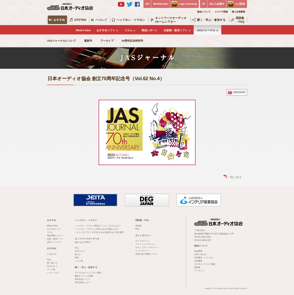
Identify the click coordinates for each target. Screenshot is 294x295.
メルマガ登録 (221, 11)
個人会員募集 (238, 11)
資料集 (197, 267)
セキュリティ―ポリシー (146, 247)
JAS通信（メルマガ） (204, 257)
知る (49, 259)
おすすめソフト (106, 30)
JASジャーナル (206, 30)
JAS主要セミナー (83, 282)
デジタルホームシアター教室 (88, 273)
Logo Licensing (188, 3)
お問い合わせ (200, 254)
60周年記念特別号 (132, 40)
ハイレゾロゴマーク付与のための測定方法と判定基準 (99, 232)
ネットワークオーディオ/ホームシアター (171, 19)
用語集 (138, 226)
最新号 (88, 40)
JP (203, 3)
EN (147, 3)
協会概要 (198, 251)
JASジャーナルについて (61, 40)
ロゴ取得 (240, 3)
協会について (204, 11)
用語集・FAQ (240, 19)
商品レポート (150, 30)
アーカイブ (107, 40)
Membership (160, 3)
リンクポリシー (142, 251)
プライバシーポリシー (145, 244)
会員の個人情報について (146, 254)
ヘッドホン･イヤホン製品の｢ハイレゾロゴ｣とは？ (98, 226)
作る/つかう (52, 266)
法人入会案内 (216, 3)
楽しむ (78, 254)
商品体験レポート (55, 235)
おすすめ (59, 19)
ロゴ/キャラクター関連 (204, 264)
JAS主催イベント (83, 279)
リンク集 (51, 269)
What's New (83, 30)
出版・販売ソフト (55, 239)
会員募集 (198, 261)
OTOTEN (80, 19)
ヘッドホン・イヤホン (130, 19)
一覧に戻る (234, 177)
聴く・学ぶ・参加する (211, 19)
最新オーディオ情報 (84, 276)
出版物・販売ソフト (176, 30)
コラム (128, 30)
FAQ (137, 229)
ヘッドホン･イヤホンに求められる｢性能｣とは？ (97, 229)
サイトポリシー (143, 235)
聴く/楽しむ (52, 263)
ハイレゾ (101, 19)
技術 (77, 257)
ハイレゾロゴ (53, 273)
